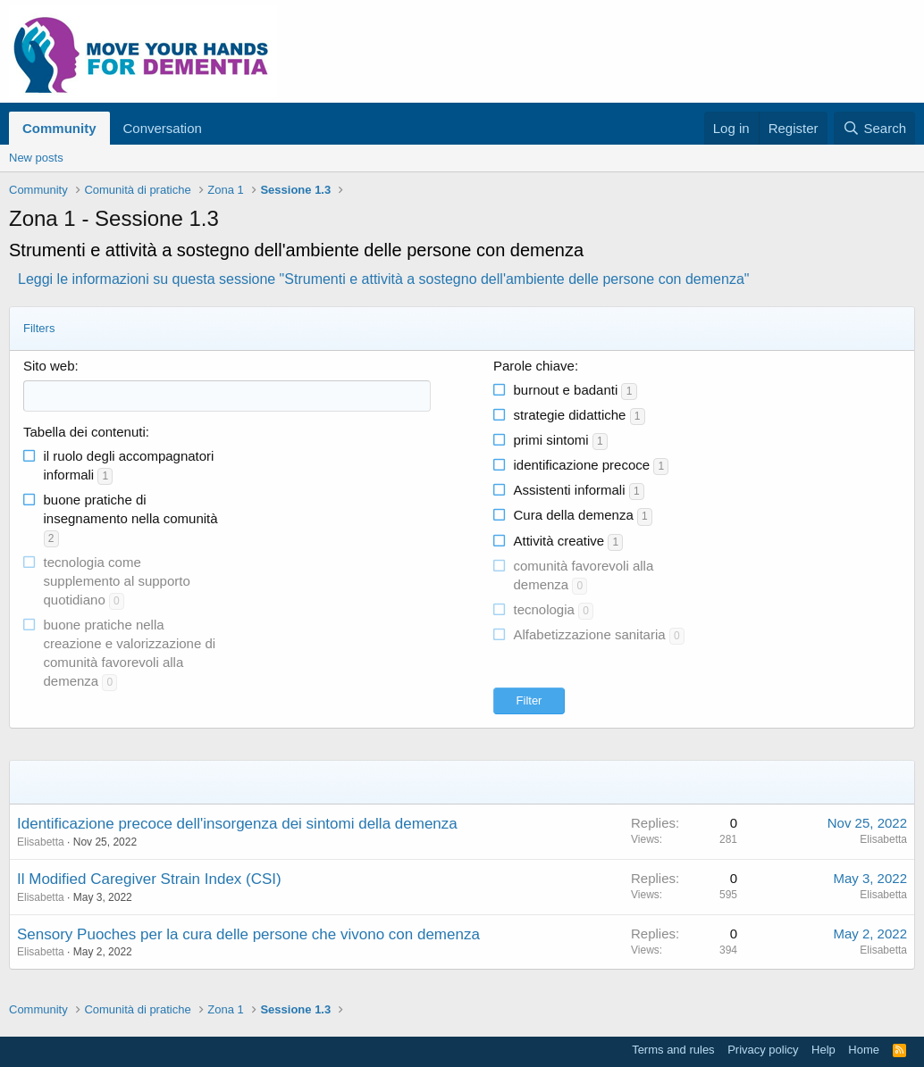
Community (59, 128)
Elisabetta (40, 842)
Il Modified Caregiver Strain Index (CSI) (149, 879)
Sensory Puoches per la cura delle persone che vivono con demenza (248, 934)
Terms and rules (673, 1049)
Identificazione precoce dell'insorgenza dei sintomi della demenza (237, 823)
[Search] (874, 128)
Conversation (162, 128)
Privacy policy (762, 1049)
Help (823, 1049)
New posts (36, 157)
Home (863, 1049)
